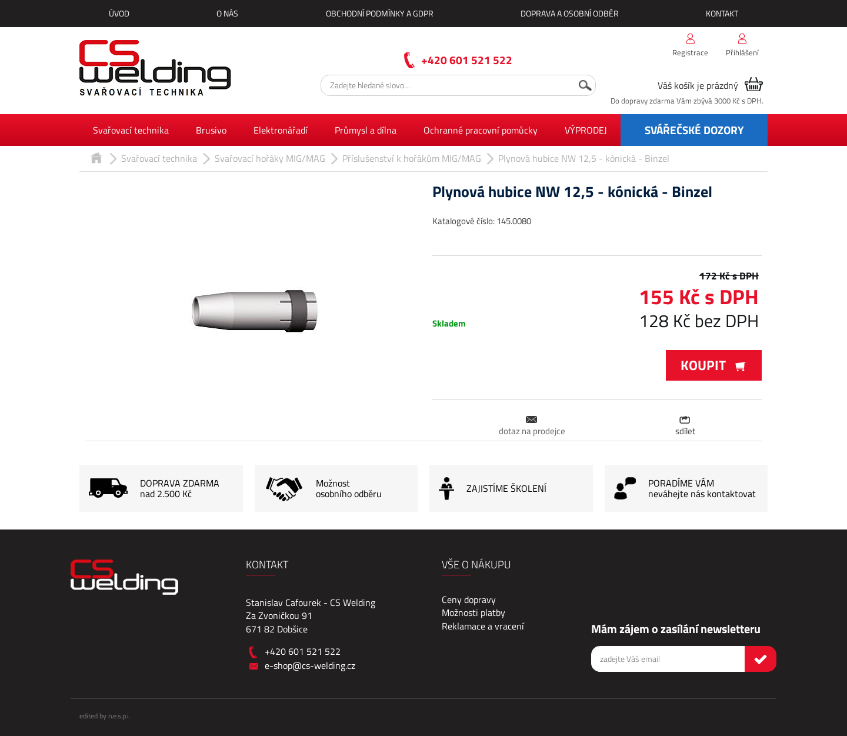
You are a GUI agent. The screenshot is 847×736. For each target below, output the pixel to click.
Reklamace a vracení (483, 626)
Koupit (714, 365)
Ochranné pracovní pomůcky (481, 130)
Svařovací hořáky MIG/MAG (270, 158)
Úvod (119, 13)
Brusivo (211, 130)
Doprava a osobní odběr (570, 13)
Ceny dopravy (469, 599)
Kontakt (722, 13)
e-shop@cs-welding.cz (310, 665)
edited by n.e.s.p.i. (104, 715)
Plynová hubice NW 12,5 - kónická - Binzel (583, 158)
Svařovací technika (131, 130)
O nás (227, 13)
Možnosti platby (473, 612)
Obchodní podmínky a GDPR (379, 13)
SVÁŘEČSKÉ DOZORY (694, 129)
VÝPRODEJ (586, 130)
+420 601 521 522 (466, 59)
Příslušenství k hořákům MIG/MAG (411, 158)
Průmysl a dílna (365, 130)
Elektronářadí (281, 130)
